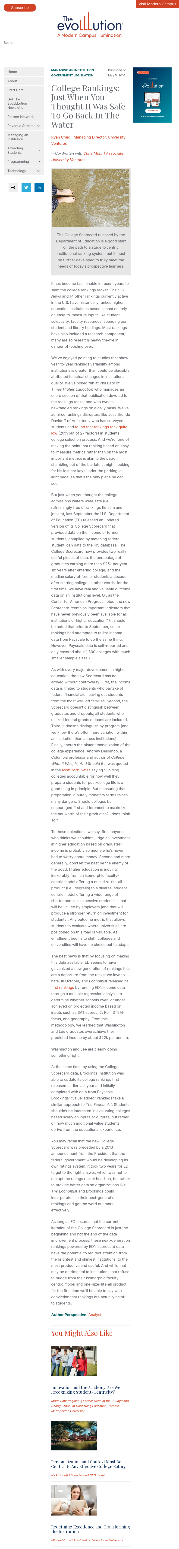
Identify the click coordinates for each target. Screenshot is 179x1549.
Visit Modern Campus (157, 4)
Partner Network (20, 117)
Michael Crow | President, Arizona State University (87, 1540)
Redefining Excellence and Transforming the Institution (90, 1529)
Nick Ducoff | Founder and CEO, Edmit (78, 1475)
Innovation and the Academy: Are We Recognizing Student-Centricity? (85, 1390)
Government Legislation (72, 75)
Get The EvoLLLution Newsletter (17, 103)
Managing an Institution (23, 137)
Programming (23, 162)
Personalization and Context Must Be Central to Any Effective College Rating (88, 1464)
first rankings (62, 987)
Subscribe (20, 7)
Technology (23, 171)
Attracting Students (23, 150)
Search (9, 43)
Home (12, 72)
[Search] (89, 51)
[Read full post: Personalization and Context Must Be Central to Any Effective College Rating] (74, 1436)
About (12, 81)
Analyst (94, 1314)
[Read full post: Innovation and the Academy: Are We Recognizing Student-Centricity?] (74, 1362)
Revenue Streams (23, 126)
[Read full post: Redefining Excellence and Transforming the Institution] (74, 1501)
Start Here (15, 90)
